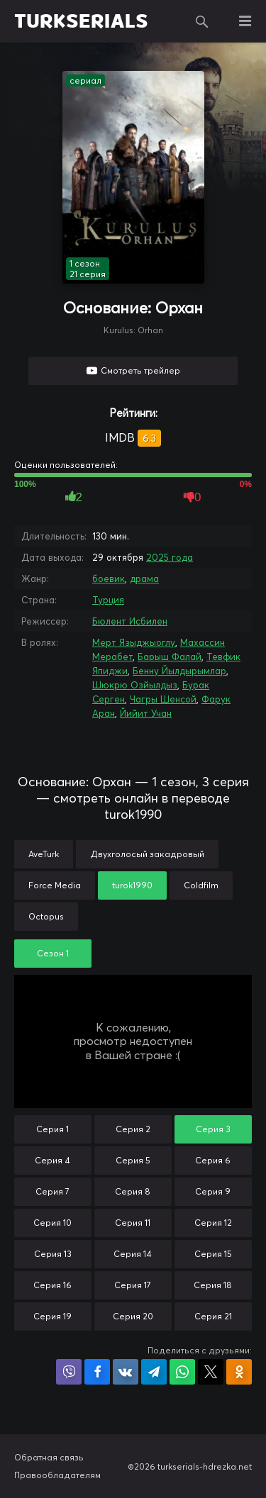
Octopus (46, 916)
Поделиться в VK (125, 1372)
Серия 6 (213, 1160)
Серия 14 (132, 1253)
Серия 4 (52, 1160)
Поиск (202, 21)
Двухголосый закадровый (147, 854)
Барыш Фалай (169, 656)
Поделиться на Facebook (97, 1372)
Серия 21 (213, 1316)
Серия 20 (133, 1316)
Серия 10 (52, 1222)
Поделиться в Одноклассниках (239, 1372)
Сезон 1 (53, 953)
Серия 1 (52, 1129)
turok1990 (132, 885)
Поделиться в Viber (69, 1372)
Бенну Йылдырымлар (179, 670)
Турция (108, 599)
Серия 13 (53, 1253)
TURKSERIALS (81, 21)
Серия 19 (52, 1316)
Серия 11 (132, 1222)
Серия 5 (133, 1160)
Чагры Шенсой (163, 699)
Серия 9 (213, 1191)
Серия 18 (213, 1285)
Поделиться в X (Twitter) (210, 1372)
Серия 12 (213, 1222)
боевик (108, 578)
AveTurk (43, 854)
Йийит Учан (146, 713)
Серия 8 (132, 1191)
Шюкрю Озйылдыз (134, 685)
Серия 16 (52, 1285)
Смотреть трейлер (140, 370)
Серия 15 (213, 1253)
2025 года (169, 557)
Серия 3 (213, 1129)
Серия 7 (52, 1191)
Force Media (54, 885)
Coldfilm (201, 885)
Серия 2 (133, 1129)
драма (144, 578)
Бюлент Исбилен (129, 621)
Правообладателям (57, 1475)
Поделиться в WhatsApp (182, 1372)
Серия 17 (132, 1285)
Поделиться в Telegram (154, 1372)
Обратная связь (49, 1457)
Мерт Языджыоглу (133, 642)
